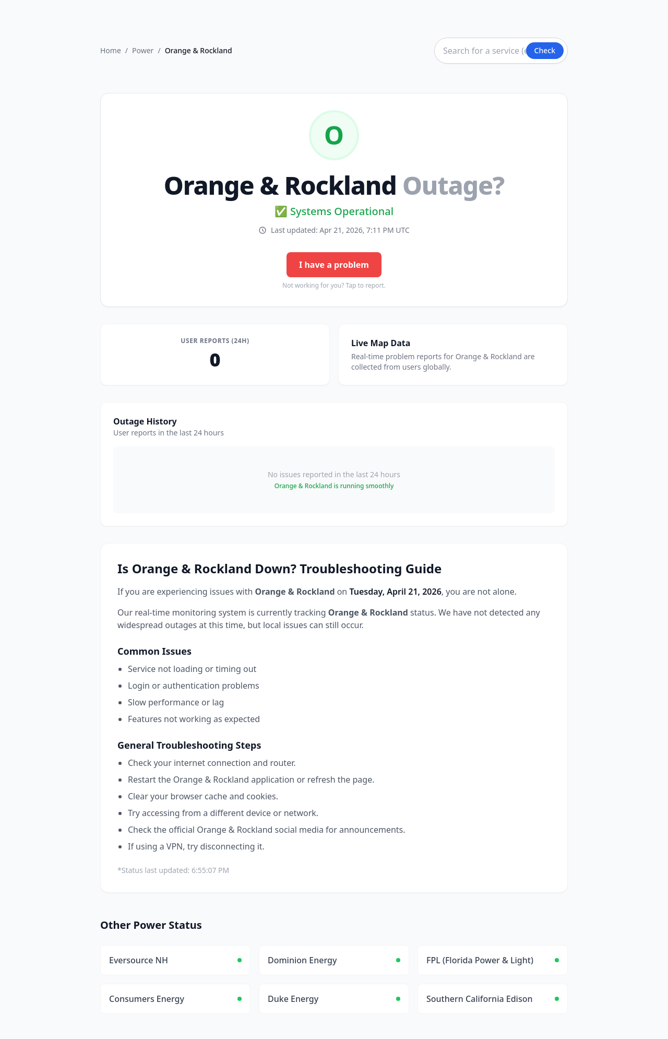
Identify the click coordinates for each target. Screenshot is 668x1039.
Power (142, 50)
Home (110, 50)
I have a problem (334, 264)
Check (544, 50)
